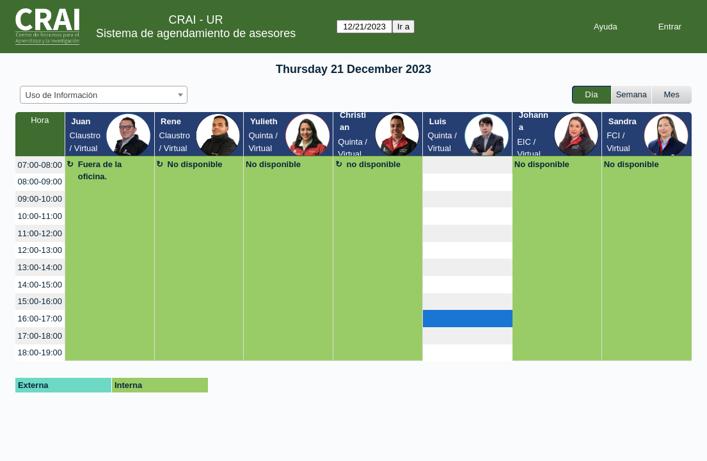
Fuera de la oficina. (100, 170)
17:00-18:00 (40, 336)
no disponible (373, 164)
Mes (672, 94)
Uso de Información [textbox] (62, 95)
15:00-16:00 (40, 301)
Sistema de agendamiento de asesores (196, 33)
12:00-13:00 (40, 250)
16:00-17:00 (40, 318)
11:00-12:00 (40, 233)
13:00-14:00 (40, 267)
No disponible (195, 164)
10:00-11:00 (40, 216)
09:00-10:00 (40, 199)
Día (591, 94)
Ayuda (605, 26)
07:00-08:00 (40, 165)
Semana (631, 94)
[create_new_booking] (467, 165)
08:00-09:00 (40, 181)
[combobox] (103, 95)
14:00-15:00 (40, 284)
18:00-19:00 (40, 352)
